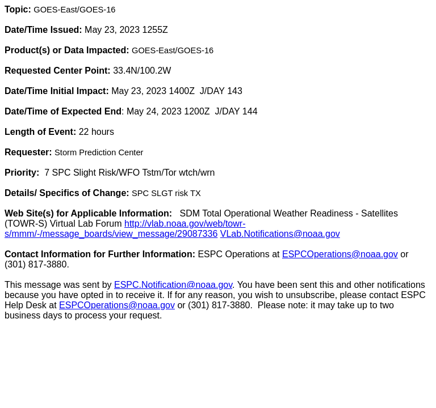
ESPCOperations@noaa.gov (340, 254)
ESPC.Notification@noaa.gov (173, 285)
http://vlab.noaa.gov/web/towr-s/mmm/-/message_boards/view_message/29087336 (125, 229)
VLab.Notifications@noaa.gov (280, 234)
